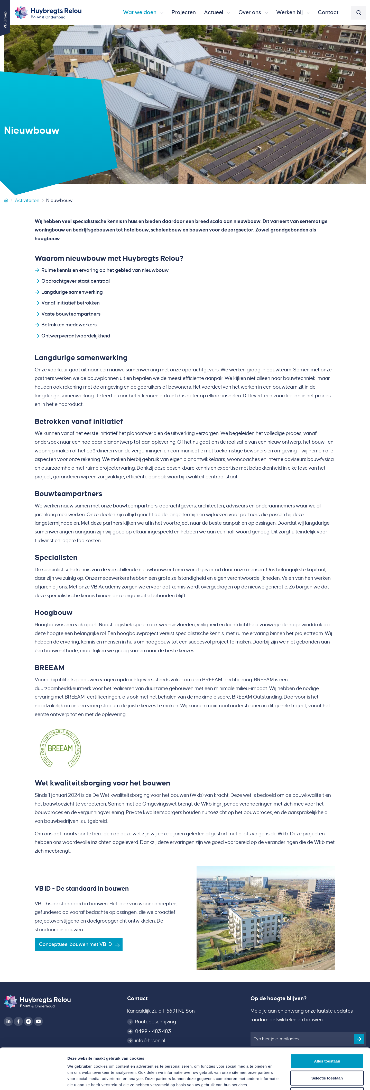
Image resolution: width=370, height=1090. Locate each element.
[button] (143, 12)
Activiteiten (27, 200)
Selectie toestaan (327, 1039)
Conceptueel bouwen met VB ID (75, 944)
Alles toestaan (327, 1022)
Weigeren (327, 1056)
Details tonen (277, 1080)
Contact (137, 998)
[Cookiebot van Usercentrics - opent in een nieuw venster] (33, 1080)
